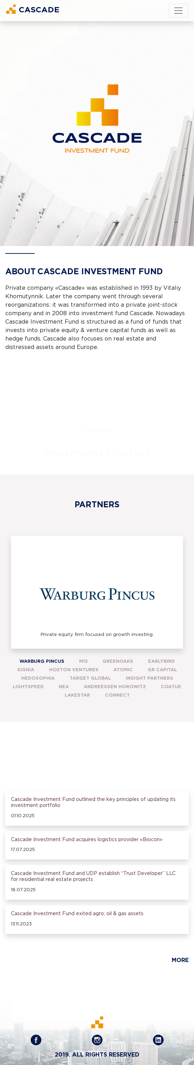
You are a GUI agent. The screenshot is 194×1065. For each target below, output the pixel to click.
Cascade (32, 9)
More (180, 960)
